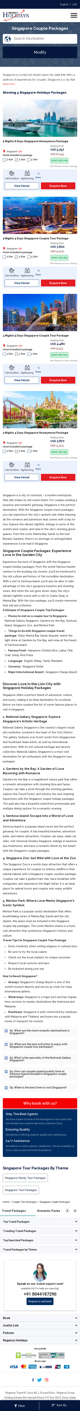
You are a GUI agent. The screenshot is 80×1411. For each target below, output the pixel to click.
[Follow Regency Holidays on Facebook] (33, 1381)
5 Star (32, 159)
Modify (40, 52)
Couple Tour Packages (24, 1202)
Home (6, 1202)
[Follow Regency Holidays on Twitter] (39, 1381)
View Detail (22, 185)
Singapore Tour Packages (21, 1190)
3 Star (8, 159)
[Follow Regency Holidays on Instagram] (46, 1381)
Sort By (59, 1405)
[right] (75, 1210)
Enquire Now (58, 185)
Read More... (9, 84)
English (64, 4)
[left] (67, 1210)
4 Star (20, 159)
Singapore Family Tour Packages (25, 1177)
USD (74, 4)
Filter (19, 1406)
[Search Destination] (45, 38)
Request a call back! (40, 1301)
